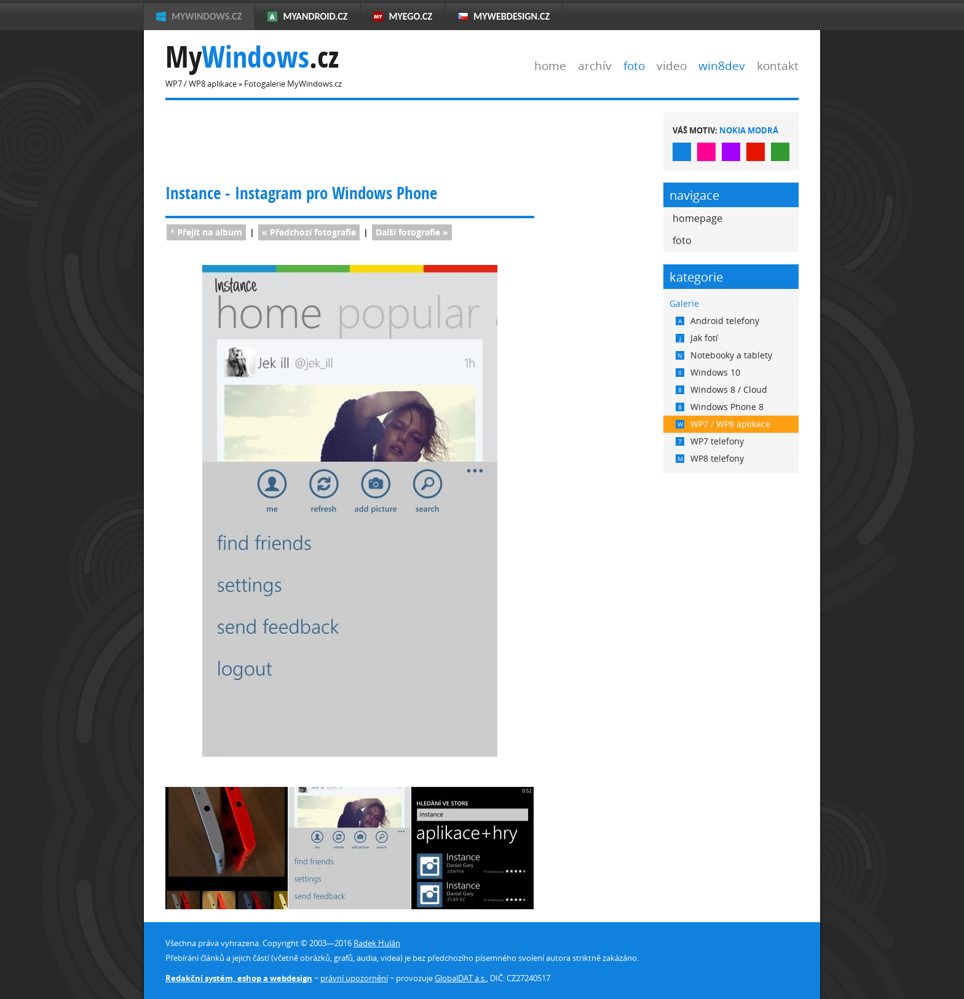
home (550, 65)
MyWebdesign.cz (511, 16)
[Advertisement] (389, 140)
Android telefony (717, 320)
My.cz (252, 57)
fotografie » (412, 232)
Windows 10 (708, 372)
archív (595, 65)
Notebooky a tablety (724, 355)
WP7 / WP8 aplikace (723, 424)
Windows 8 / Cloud (721, 389)
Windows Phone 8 (720, 407)
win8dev (721, 65)
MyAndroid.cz (315, 16)
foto (634, 65)
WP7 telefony (710, 441)
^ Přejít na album (206, 232)
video (672, 65)
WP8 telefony (710, 458)
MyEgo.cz (410, 16)
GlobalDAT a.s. (460, 978)
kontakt (778, 65)
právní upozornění (354, 978)
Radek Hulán (377, 943)
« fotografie (309, 232)
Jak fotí (697, 338)
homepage (697, 218)
